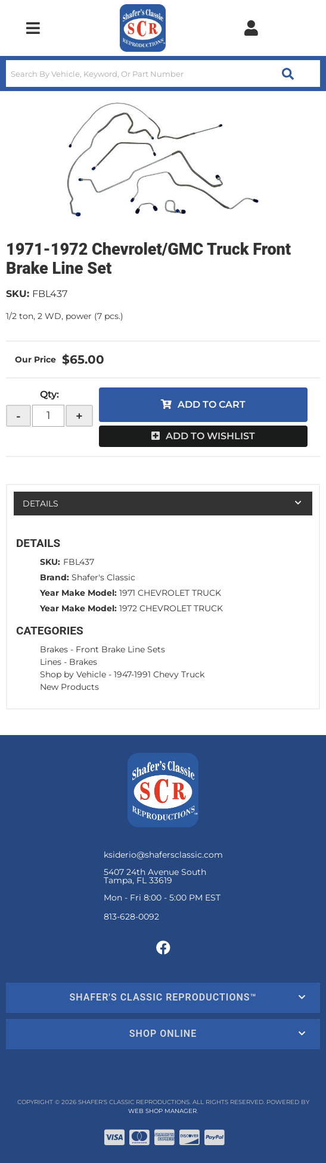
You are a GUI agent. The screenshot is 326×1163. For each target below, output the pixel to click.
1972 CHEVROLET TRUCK (171, 608)
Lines (50, 661)
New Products (69, 686)
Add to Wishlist (210, 436)
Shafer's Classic (103, 577)
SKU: (17, 293)
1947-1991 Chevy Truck (159, 674)
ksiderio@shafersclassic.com (163, 855)
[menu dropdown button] (33, 28)
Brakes (54, 649)
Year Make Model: (78, 592)
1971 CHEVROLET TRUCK (170, 592)
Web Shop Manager (162, 1111)
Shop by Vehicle (73, 674)
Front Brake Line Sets (120, 649)
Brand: (54, 577)
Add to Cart (212, 404)
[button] (163, 73)
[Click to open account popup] (251, 28)
